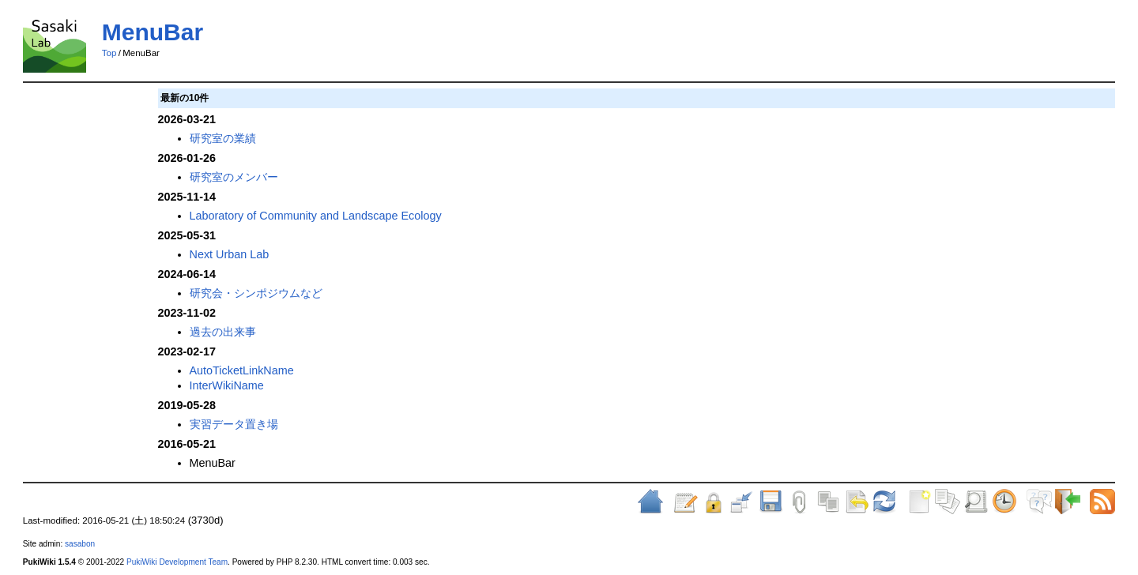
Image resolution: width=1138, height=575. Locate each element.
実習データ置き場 (234, 424)
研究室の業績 (223, 138)
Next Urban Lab (229, 254)
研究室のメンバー (234, 177)
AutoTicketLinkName (242, 370)
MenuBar (152, 32)
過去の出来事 (223, 331)
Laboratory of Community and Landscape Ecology (316, 215)
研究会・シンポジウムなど (256, 293)
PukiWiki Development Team (177, 562)
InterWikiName (227, 385)
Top (109, 53)
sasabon (80, 543)
